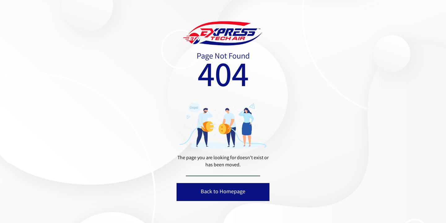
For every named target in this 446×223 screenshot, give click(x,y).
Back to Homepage (223, 192)
